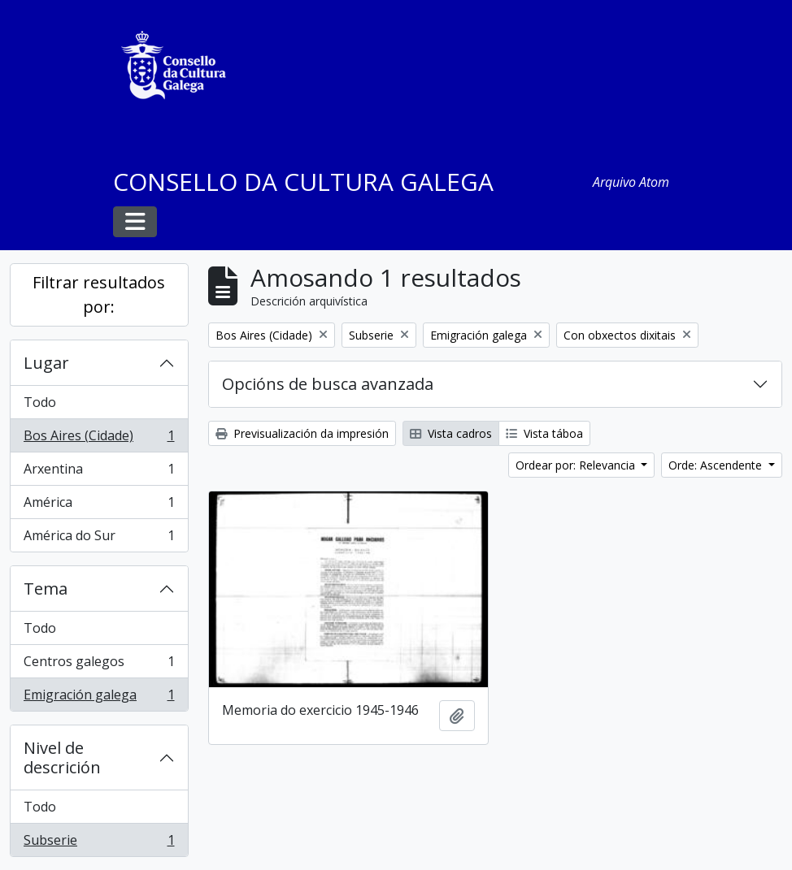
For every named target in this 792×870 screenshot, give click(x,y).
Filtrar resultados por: (99, 294)
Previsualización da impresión (302, 433)
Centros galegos (99, 664)
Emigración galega (99, 698)
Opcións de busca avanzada (327, 384)
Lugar (46, 363)
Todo (40, 402)
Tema (45, 588)
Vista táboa (544, 433)
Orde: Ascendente (716, 465)
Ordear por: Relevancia (577, 465)
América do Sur (99, 539)
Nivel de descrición (62, 757)
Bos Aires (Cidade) (99, 439)
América (99, 505)
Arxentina (99, 472)
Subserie (99, 843)
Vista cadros (451, 433)
